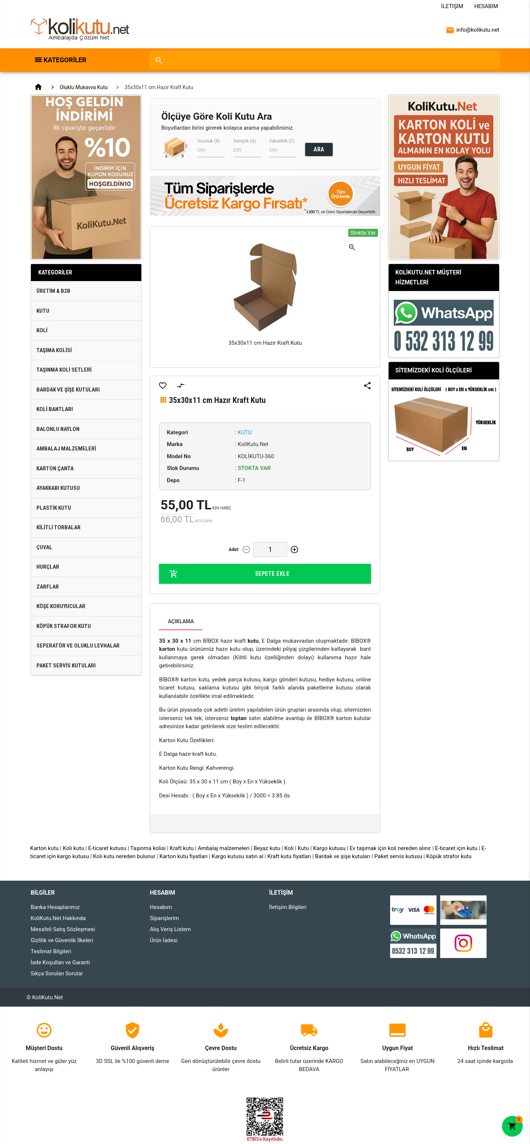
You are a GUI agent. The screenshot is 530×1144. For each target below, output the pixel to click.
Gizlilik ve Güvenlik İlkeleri (62, 940)
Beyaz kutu (267, 848)
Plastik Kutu (53, 508)
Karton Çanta (55, 468)
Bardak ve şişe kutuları (342, 856)
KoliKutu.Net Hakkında (58, 918)
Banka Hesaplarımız (55, 907)
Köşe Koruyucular (60, 606)
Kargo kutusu (329, 848)
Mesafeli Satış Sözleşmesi (63, 929)
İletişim (452, 6)
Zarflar (47, 586)
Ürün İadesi (163, 940)
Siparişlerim (164, 918)
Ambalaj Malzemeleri (66, 448)
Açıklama (181, 621)
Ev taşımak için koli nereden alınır (390, 848)
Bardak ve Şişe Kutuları (68, 389)
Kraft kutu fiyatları (289, 856)
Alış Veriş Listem (170, 929)
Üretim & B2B (53, 291)
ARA (319, 149)
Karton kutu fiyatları (183, 856)
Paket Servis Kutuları (66, 665)
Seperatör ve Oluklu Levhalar (78, 645)
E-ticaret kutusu (107, 848)
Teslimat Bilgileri (51, 951)
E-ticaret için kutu (456, 848)
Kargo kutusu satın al (237, 856)
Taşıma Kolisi (54, 350)
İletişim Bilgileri (288, 907)
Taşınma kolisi (148, 848)
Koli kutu (73, 848)
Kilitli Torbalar (58, 527)
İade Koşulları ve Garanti (60, 962)
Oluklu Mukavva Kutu (83, 87)
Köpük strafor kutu (448, 856)
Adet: (234, 549)
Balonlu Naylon (58, 429)
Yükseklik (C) (281, 141)
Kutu (42, 311)
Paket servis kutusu (398, 856)
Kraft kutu (182, 848)
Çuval (44, 547)
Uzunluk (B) (208, 141)
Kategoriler (64, 60)
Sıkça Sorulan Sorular (57, 973)
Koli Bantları (54, 409)
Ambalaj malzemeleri (223, 848)
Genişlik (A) (244, 141)
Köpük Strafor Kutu (63, 626)
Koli (41, 330)
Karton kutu (44, 848)
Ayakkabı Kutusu (58, 488)
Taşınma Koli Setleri (64, 369)
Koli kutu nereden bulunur (124, 856)
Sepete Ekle (229, 574)
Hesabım (486, 6)
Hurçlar (47, 567)
